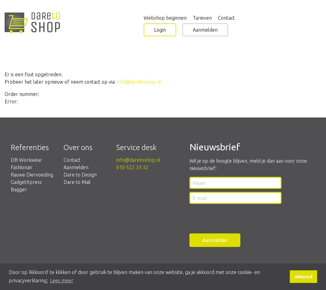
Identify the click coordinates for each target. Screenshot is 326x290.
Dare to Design (80, 174)
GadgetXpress (26, 182)
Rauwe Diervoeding (32, 174)
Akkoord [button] (303, 276)
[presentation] (236, 219)
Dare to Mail (77, 182)
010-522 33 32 (132, 167)
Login (160, 30)
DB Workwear (26, 160)
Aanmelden (205, 30)
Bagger (19, 189)
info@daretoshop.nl (139, 82)
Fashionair (22, 167)
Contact (72, 160)
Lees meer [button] (61, 280)
